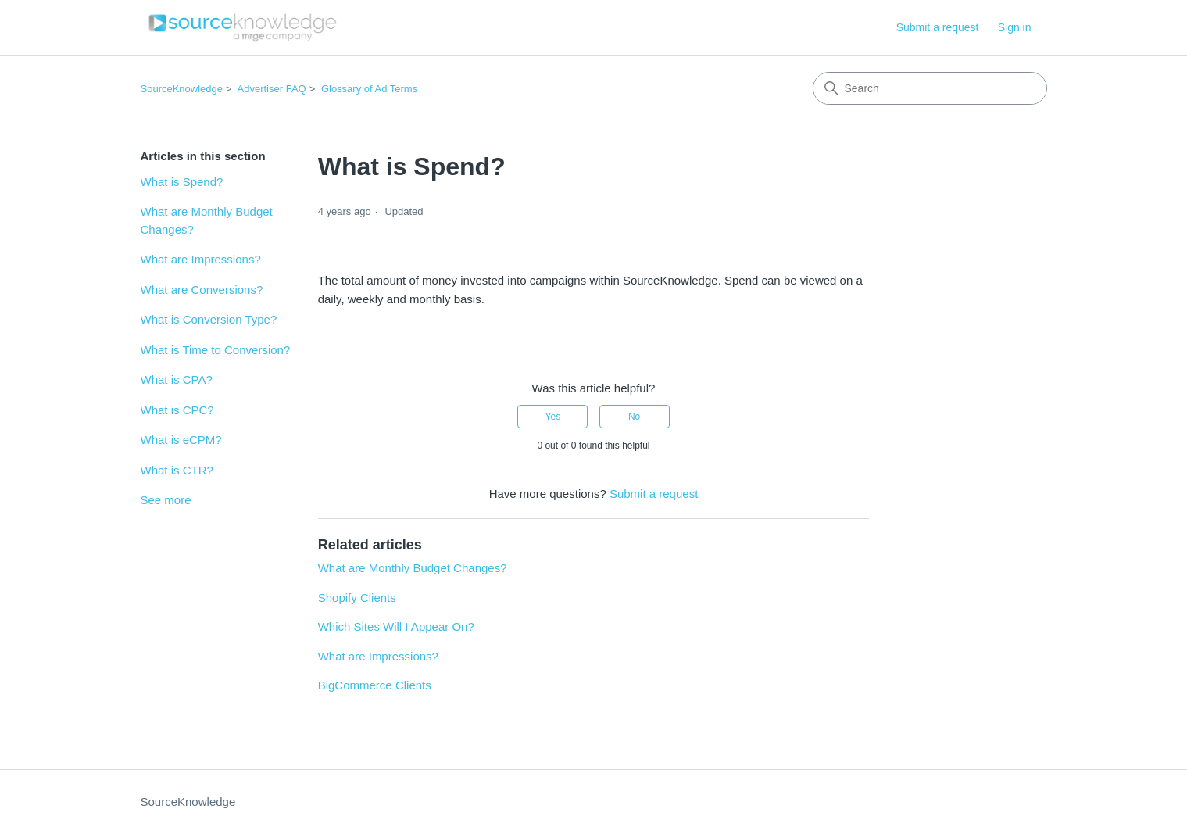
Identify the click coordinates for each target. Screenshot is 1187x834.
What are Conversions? (202, 289)
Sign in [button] (1014, 27)
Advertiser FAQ (272, 89)
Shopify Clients (357, 597)
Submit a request (937, 27)
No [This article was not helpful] (634, 416)
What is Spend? (182, 181)
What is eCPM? (181, 439)
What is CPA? (177, 379)
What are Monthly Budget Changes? (207, 220)
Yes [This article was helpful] (553, 416)
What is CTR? (177, 470)
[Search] (929, 88)
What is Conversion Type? (209, 319)
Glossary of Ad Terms (369, 89)
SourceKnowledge (182, 89)
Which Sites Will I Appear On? (396, 626)
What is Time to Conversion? (216, 349)
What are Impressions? (201, 259)
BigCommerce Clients (374, 685)
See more (166, 499)
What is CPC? (177, 410)
